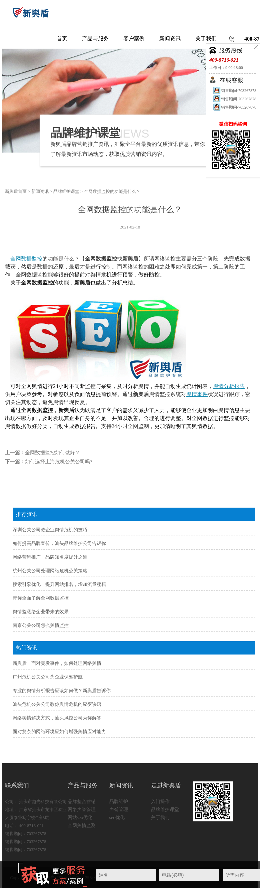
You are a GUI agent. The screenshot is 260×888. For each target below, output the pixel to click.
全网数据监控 (26, 258)
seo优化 (117, 817)
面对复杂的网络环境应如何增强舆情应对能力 (59, 731)
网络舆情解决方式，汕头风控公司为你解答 (57, 717)
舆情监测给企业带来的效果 (41, 611)
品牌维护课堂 (66, 191)
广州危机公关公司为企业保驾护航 (48, 676)
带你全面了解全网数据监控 (41, 598)
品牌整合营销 (82, 801)
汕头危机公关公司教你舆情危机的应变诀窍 (57, 704)
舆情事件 (197, 394)
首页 (62, 38)
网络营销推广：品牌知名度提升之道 (50, 557)
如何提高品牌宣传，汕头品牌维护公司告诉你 (59, 543)
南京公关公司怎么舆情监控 (41, 625)
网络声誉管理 (82, 809)
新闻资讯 (40, 191)
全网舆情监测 (82, 825)
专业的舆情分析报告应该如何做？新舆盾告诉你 (62, 690)
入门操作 (160, 801)
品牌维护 (118, 801)
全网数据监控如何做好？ (52, 452)
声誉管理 (118, 809)
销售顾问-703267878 (234, 90)
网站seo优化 (80, 817)
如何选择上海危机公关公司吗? (58, 461)
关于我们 (160, 817)
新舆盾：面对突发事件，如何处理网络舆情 (57, 663)
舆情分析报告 (229, 386)
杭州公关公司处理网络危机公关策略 (50, 570)
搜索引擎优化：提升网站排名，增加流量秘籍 (59, 584)
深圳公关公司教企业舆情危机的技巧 (50, 529)
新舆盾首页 (16, 191)
